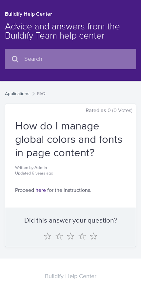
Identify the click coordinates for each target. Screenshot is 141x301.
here (40, 190)
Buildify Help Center (28, 14)
